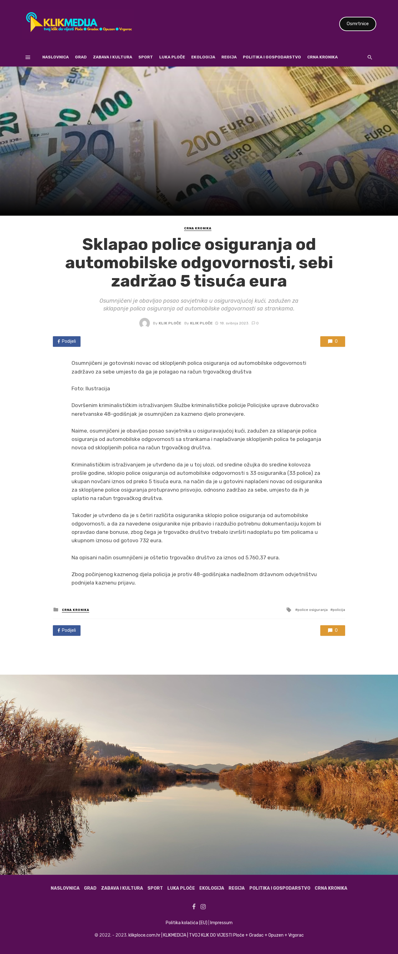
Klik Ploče (170, 323)
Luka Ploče (172, 57)
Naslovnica (55, 57)
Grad (81, 57)
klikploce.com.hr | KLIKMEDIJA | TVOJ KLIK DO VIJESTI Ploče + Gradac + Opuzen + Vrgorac (216, 935)
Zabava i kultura (112, 57)
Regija (229, 57)
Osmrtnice (358, 23)
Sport (145, 57)
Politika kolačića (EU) (186, 922)
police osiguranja (313, 610)
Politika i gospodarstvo (272, 57)
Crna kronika (322, 57)
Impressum (221, 922)
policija (339, 610)
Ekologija (203, 57)
